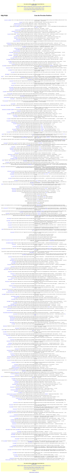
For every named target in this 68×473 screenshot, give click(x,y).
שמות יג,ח (8, 301)
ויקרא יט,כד (12, 232)
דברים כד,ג (10, 411)
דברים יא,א (16, 23)
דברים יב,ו (25, 160)
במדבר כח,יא (12, 88)
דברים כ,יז (12, 353)
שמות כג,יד (18, 107)
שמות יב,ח (8, 113)
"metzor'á (39, 214)
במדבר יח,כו (31, 252)
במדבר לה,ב (8, 346)
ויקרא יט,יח (14, 384)
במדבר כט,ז (12, 98)
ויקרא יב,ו (11, 149)
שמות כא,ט (8, 429)
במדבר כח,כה (10, 305)
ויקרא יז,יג (12, 283)
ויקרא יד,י (13, 150)
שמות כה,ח (17, 49)
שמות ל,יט (10, 55)
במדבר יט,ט (9, 218)
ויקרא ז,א (17, 127)
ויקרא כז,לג (9, 171)
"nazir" (37, 180)
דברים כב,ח (17, 348)
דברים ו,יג (19, 29)
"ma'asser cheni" (49, 249)
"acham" (42, 127)
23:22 (53, 240)
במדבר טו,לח (18, 39)
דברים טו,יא (14, 367)
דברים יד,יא (4, 289)
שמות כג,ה (13, 378)
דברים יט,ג (9, 344)
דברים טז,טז (4, 109)
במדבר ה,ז (28, 145)
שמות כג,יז (12, 109)
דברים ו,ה (19, 23)
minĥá (49, 172)
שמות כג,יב (17, 296)
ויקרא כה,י (9, 264)
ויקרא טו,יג (13, 146)
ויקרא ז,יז (10, 178)
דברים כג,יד (16, 364)
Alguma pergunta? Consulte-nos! (34, 472)
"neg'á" (44, 196)
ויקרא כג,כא (9, 308)
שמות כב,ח (16, 456)
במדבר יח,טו (13, 155)
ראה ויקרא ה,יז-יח (24, 137)
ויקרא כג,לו (11, 90)
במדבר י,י (8, 118)
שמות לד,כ (15, 157)
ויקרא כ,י (12, 419)
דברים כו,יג (10, 256)
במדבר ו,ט (31, 182)
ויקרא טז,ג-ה (6, 100)
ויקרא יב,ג (13, 396)
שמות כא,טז (30, 441)
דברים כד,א (14, 411)
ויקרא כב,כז (8, 120)
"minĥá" (42, 130)
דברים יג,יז (10, 351)
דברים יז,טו (17, 328)
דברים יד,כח (24, 254)
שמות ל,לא (7, 74)
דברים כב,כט (16, 402)
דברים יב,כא (7, 281)
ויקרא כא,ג (29, 79)
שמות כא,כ (16, 418)
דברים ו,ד (20, 22)
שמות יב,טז (14, 305)
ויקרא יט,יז (16, 382)
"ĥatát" (42, 126)
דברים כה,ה (18, 398)
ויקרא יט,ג (16, 391)
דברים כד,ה (12, 395)
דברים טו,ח (17, 367)
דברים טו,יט (10, 154)
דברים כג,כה (12, 376)
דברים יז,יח (24, 46)
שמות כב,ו (11, 446)
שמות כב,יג (14, 452)
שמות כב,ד (14, 443)
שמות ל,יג (13, 323)
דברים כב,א (17, 381)
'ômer (49, 306)
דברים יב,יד (7, 162)
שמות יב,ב (3, 294)
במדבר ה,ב (4, 65)
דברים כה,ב (16, 414)
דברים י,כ (22, 28)
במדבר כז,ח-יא (8, 459)
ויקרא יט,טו (8, 335)
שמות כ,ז (15, 297)
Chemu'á (46, 208)
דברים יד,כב (4, 248)
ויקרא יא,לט (14, 188)
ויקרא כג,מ (11, 320)
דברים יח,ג (9, 276)
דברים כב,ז (11, 285)
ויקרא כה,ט (13, 266)
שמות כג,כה (17, 26)
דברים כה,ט (20, 399)
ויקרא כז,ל (14, 246)
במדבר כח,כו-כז (9, 93)
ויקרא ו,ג (13, 64)
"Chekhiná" (51, 65)
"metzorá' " (40, 149)
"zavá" (39, 202)
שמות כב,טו (11, 406)
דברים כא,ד (10, 343)
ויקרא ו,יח (17, 126)
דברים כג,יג (13, 362)
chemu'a (35, 249)
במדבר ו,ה (16, 180)
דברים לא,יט (10, 44)
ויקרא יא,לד (14, 191)
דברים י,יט (17, 385)
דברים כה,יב (12, 458)
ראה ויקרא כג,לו (12, 317)
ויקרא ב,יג (14, 123)
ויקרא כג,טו (5, 306)
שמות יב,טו (13, 299)
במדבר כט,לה (3, 105)
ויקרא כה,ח (10, 271)
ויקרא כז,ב (8, 220)
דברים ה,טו (12, 389)
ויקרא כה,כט (6, 269)
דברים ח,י (15, 48)
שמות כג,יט (11, 242)
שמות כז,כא (15, 56)
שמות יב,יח (15, 302)
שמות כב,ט (9, 449)
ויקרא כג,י (4, 91)
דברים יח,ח (22, 77)
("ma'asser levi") (50, 246)
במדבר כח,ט (11, 87)
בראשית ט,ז (20, 392)
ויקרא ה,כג (14, 365)
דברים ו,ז (17, 35)
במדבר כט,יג (13, 103)
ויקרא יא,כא (10, 290)
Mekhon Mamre (34, 464)
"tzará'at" (40, 66)
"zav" (40, 146)
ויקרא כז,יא (10, 222)
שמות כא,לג (17, 438)
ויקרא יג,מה (28, 215)
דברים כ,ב (9, 360)
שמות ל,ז (10, 61)
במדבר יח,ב (11, 52)
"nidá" (46, 192)
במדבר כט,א (12, 322)
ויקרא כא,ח (8, 67)
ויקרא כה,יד (15, 454)
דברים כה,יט (13, 355)
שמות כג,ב (4, 331)
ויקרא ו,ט (12, 172)
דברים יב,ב (8, 350)
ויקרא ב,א (15, 130)
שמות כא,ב (13, 427)
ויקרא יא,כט (14, 189)
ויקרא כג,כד (9, 310)
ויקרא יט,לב (18, 388)
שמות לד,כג (8, 109)
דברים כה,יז (9, 356)
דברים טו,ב (12, 273)
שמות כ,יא (16, 389)
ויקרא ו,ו (10, 62)
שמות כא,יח (13, 434)
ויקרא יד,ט (7, 213)
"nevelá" (46, 188)
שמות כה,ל (8, 59)
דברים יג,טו (12, 339)
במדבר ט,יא (15, 116)
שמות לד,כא (13, 296)
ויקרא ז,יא (14, 129)
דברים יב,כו (29, 164)
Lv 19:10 (51, 240)
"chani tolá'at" (39, 211)
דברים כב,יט (11, 404)
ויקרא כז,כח (10, 279)
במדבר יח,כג (16, 53)
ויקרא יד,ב (21, 211)
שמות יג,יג (15, 158)
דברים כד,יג (12, 373)
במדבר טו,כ (12, 260)
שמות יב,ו (12, 112)
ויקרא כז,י (13, 171)
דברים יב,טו (3, 166)
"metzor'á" (38, 195)
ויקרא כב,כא (14, 122)
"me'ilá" (64, 139)
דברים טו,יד (16, 368)
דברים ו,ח (15, 36)
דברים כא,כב (14, 423)
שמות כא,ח (17, 429)
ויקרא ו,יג (12, 85)
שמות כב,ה (14, 445)
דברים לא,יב (9, 43)
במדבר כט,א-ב (6, 97)
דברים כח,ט (13, 31)
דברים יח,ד (14, 244)
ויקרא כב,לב (16, 32)
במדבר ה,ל (9, 412)
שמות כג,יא (14, 261)
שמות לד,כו (8, 242)
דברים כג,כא (17, 372)
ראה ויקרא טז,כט (10, 312)
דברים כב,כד (14, 422)
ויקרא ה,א (10, 337)
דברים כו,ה (12, 258)
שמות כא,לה (13, 436)
